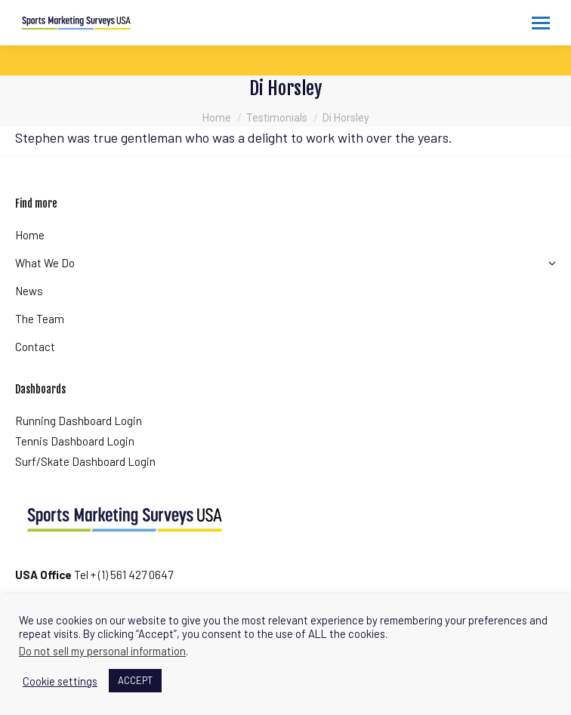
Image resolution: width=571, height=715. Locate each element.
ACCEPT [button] (135, 680)
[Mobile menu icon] (541, 23)
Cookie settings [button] (60, 681)
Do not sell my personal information (102, 651)
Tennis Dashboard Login (74, 441)
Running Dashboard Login (78, 420)
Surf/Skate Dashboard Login (85, 461)
